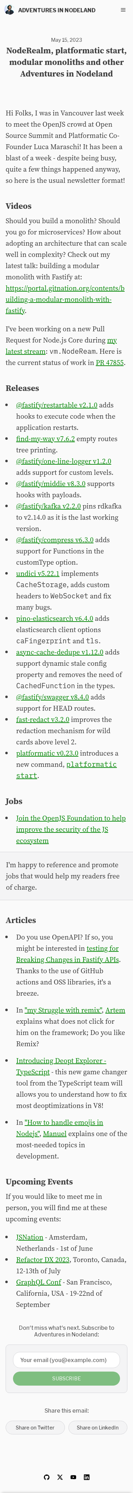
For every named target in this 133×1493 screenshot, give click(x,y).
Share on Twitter (35, 1428)
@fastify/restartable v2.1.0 (57, 405)
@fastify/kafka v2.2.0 (48, 506)
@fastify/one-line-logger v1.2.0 (63, 461)
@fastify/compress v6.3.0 (55, 540)
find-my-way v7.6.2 (45, 439)
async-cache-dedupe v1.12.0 (60, 652)
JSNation (30, 1237)
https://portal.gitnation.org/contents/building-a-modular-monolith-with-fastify (65, 299)
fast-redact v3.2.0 (42, 719)
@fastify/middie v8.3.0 (51, 484)
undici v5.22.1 (38, 573)
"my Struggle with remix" (63, 1010)
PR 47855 (110, 362)
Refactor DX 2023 (42, 1260)
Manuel (55, 1134)
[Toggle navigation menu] (123, 9)
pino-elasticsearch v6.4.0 (54, 618)
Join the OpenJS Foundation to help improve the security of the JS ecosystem (71, 829)
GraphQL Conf (38, 1282)
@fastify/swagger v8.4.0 (52, 697)
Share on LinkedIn (98, 1428)
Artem (115, 1010)
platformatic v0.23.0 (47, 753)
